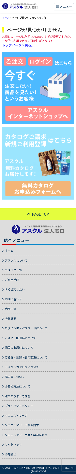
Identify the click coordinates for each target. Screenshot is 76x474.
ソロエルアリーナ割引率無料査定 (26, 435)
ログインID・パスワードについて (26, 328)
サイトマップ (13, 444)
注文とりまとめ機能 (17, 396)
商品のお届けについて (19, 347)
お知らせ (10, 454)
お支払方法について (17, 386)
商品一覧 (10, 309)
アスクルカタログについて (22, 367)
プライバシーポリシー (19, 406)
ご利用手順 (12, 280)
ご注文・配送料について (20, 338)
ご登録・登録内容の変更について (26, 357)
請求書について (15, 377)
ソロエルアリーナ (16, 415)
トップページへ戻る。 (18, 45)
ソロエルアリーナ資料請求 (22, 425)
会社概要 (10, 318)
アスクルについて (16, 260)
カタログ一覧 (13, 270)
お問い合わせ (13, 299)
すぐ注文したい (15, 289)
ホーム (9, 251)
